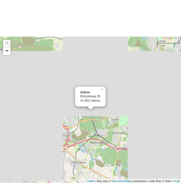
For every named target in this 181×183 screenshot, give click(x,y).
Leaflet (90, 180)
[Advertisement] (90, 18)
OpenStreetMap (122, 180)
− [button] (7, 51)
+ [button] (7, 43)
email (176, 180)
